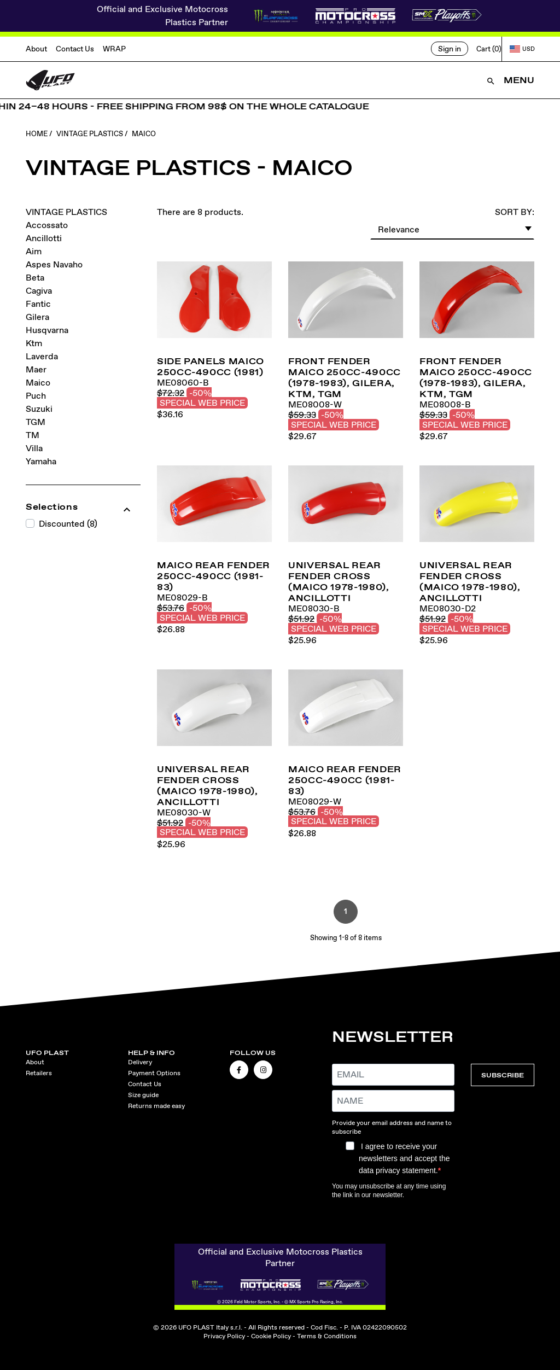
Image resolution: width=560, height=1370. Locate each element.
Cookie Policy (271, 1336)
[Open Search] (490, 80)
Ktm (34, 343)
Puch (36, 395)
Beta (35, 277)
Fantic (38, 304)
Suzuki (39, 409)
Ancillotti (44, 238)
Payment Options (154, 1073)
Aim (34, 251)
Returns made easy (156, 1105)
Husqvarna (47, 330)
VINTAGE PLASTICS (66, 212)
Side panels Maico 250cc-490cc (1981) (210, 366)
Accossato (47, 225)
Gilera (37, 317)
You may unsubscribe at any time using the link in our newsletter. (389, 1190)
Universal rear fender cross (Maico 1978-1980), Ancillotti (338, 581)
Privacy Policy (224, 1336)
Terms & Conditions (327, 1336)
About (36, 49)
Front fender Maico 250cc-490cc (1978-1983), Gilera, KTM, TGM (344, 377)
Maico (38, 382)
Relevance (455, 227)
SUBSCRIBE (502, 1075)
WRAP (114, 49)
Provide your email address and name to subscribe (392, 1127)
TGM (35, 422)
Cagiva (39, 290)
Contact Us (75, 49)
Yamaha (41, 461)
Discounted (68, 523)
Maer (36, 369)
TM (32, 435)
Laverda (42, 356)
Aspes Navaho (54, 264)
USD (522, 49)
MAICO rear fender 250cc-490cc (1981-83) (213, 576)
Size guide (143, 1095)
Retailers (39, 1073)
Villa (34, 448)
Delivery (140, 1062)
